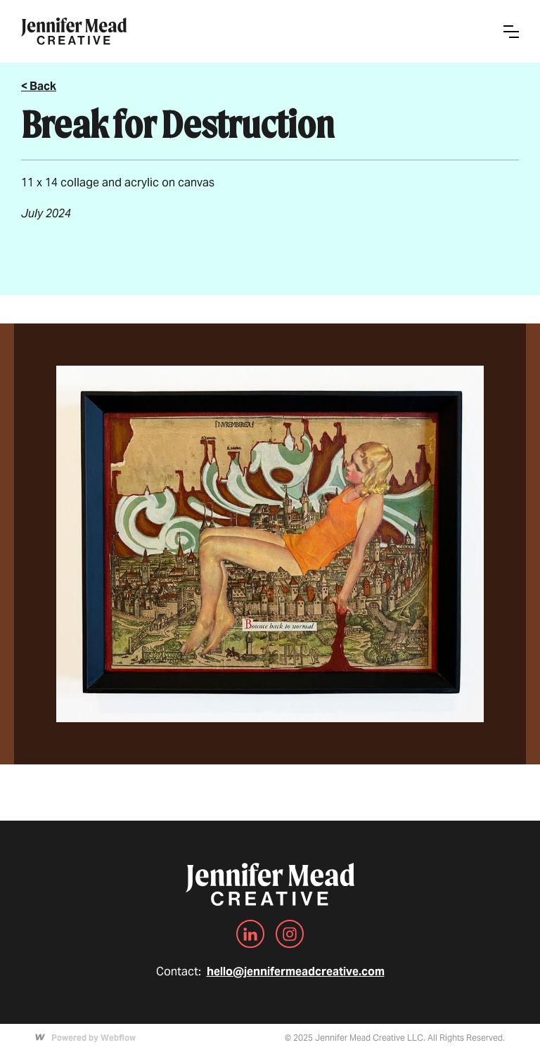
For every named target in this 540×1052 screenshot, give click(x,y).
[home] (74, 31)
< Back (38, 86)
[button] (511, 31)
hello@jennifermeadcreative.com (296, 971)
